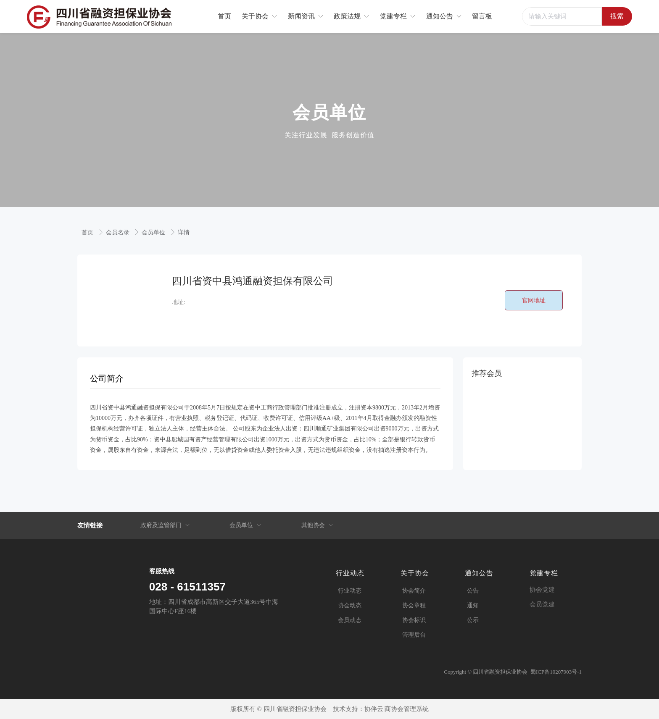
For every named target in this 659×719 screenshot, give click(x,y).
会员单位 (154, 232)
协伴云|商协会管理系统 (396, 709)
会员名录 (118, 232)
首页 (88, 232)
